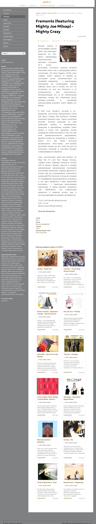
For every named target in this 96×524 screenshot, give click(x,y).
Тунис (9, 219)
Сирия (9, 248)
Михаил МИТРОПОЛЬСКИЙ (10, 121)
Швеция (13, 227)
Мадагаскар (17, 234)
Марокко (4, 200)
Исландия (12, 185)
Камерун (13, 190)
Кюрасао (9, 234)
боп (5, 263)
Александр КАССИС (8, 70)
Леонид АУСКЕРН (18, 112)
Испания (20, 185)
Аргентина (21, 162)
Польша (8, 208)
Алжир (14, 162)
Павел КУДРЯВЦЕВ (7, 135)
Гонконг (16, 177)
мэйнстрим (18, 265)
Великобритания (14, 171)
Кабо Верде (11, 188)
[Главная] (47, 2)
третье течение (11, 286)
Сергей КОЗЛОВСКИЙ (9, 139)
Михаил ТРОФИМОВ (8, 123)
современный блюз (13, 282)
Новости (33, 5)
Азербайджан (6, 162)
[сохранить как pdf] (71, 41)
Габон (17, 175)
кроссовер (5, 277)
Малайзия (13, 198)
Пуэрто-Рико (6, 211)
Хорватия (12, 225)
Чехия (18, 225)
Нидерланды (17, 202)
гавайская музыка (7, 265)
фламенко (5, 288)
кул (2, 263)
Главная (22, 5)
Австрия (12, 160)
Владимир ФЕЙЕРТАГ (8, 96)
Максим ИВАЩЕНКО (14, 116)
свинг (16, 280)
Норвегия (4, 206)
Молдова (18, 200)
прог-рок (18, 275)
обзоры (44, 13)
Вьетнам (11, 175)
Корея (16, 192)
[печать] (56, 41)
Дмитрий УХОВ (19, 102)
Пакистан (12, 206)
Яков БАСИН (18, 148)
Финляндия (18, 223)
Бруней (18, 238)
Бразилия (17, 169)
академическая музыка (17, 257)
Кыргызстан (13, 194)
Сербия (10, 213)
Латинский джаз (14, 263)
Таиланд (4, 217)
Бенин (3, 169)
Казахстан (20, 188)
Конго (19, 242)
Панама (19, 206)
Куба (7, 194)
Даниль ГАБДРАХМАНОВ (10, 152)
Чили (22, 225)
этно (12, 62)
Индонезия (10, 183)
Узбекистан (17, 221)
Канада (19, 190)
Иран (21, 183)
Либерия (11, 244)
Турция (4, 221)
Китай (3, 192)
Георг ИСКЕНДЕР (15, 98)
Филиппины (13, 250)
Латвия (21, 194)
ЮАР (16, 229)
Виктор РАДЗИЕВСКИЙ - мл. (11, 93)
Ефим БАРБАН (13, 106)
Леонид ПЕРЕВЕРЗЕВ (8, 114)
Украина (4, 223)
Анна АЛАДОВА (14, 83)
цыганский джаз (7, 290)
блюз (3, 62)
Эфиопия (11, 229)
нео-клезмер (11, 267)
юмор (5, 46)
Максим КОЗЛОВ (7, 118)
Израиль (21, 181)
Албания (19, 236)
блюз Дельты (12, 261)
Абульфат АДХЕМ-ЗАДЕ (15, 68)
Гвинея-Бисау (6, 242)
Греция (22, 177)
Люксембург (15, 196)
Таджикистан (17, 248)
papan (3, 68)
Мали (19, 198)
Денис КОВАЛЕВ (7, 100)
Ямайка (21, 229)
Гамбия (14, 240)
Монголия (12, 246)
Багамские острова (8, 238)
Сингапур (17, 213)
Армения (4, 164)
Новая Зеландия (15, 204)
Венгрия (4, 173)
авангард (4, 257)
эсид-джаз (12, 292)
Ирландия (4, 185)
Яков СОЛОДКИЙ (15, 154)
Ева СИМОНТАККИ (7, 104)
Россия (13, 211)
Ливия (17, 244)
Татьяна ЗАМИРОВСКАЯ (9, 144)
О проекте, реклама (47, 5)
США (23, 215)
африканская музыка (8, 259)
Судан (18, 215)
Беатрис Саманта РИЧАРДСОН (12, 150)
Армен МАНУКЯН (15, 85)
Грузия (3, 179)
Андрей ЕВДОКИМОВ (16, 79)
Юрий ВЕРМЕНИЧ (7, 148)
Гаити (3, 177)
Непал (3, 202)
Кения (20, 231)
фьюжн (11, 288)
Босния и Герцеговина (9, 231)
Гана (21, 175)
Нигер (19, 246)
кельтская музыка (7, 275)
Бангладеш (5, 167)
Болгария (9, 169)
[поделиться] (43, 41)
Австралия (5, 160)
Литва (8, 196)
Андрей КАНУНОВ (7, 81)
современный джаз (8, 294)
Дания (9, 179)
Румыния (20, 211)
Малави (22, 244)
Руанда (4, 248)
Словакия (4, 215)
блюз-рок (20, 261)
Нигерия (9, 202)
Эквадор (20, 227)
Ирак (17, 183)
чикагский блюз (19, 290)
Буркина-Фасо (6, 240)
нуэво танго (11, 269)
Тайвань (11, 217)
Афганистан (12, 164)
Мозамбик (5, 246)
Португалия (16, 208)
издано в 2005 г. (53, 13)
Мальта (4, 236)
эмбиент (4, 292)
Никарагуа (5, 204)
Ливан (3, 196)
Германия (9, 177)
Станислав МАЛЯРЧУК (15, 142)
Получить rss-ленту (67, 5)
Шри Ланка (11, 236)
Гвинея (20, 240)
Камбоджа (5, 190)
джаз (8, 62)
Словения (12, 215)
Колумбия (9, 192)
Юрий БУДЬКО (16, 146)
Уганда (9, 221)
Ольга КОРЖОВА (18, 133)
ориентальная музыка (15, 271)
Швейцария (5, 227)
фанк (19, 286)
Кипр (3, 234)
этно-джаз (19, 294)
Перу (3, 208)
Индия (3, 183)
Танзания (4, 250)
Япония (20, 250)
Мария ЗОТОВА (19, 118)
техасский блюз (7, 284)
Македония (5, 198)
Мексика (11, 200)
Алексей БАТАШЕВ (14, 72)
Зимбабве (13, 181)
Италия (4, 188)
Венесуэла (11, 173)
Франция (4, 225)
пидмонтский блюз (18, 273)
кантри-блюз (6, 273)
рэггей (11, 280)
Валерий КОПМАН (17, 91)
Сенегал (4, 213)
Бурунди (4, 171)
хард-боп (18, 288)
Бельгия (20, 167)
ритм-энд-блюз (41, 232)
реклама (4, 301)
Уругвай (10, 223)
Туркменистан (17, 219)
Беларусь (13, 167)
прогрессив (14, 277)
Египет (13, 242)
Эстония (4, 229)
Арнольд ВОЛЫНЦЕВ (8, 87)
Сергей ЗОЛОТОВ (16, 137)
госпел (3, 267)
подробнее (41, 287)
